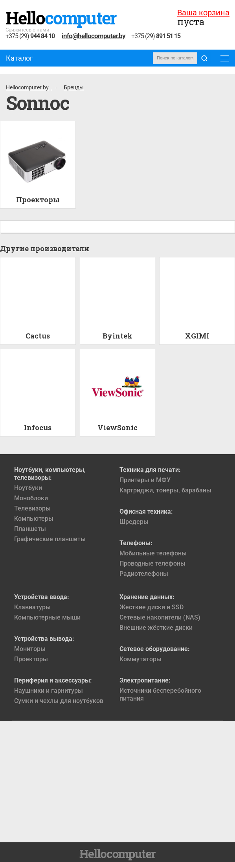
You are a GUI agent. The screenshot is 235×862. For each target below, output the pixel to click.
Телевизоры (32, 508)
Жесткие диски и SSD (151, 607)
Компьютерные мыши (47, 617)
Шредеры (134, 521)
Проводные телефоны (152, 563)
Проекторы (31, 659)
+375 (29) (30, 36)
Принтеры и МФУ (145, 480)
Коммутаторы (140, 659)
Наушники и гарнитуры (48, 690)
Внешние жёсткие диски (156, 627)
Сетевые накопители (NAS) (159, 617)
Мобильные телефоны (153, 553)
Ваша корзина (203, 12)
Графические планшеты (50, 539)
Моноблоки (31, 498)
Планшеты (30, 529)
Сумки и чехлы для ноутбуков (58, 701)
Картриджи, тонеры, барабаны (165, 490)
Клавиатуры (32, 607)
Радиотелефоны (143, 573)
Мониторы (30, 649)
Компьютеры (33, 518)
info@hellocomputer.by (93, 36)
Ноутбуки (28, 488)
